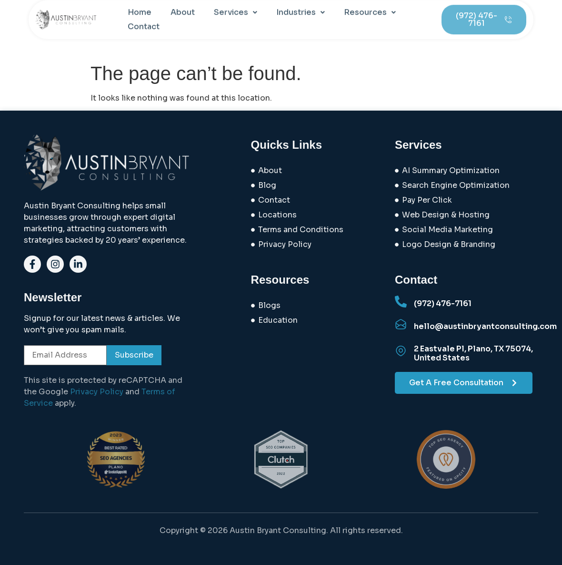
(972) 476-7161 (443, 303)
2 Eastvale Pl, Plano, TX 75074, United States (473, 353)
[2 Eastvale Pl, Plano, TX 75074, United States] (401, 351)
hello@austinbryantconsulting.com (485, 326)
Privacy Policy (96, 392)
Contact (144, 20)
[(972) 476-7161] (401, 302)
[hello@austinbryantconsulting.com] (401, 324)
